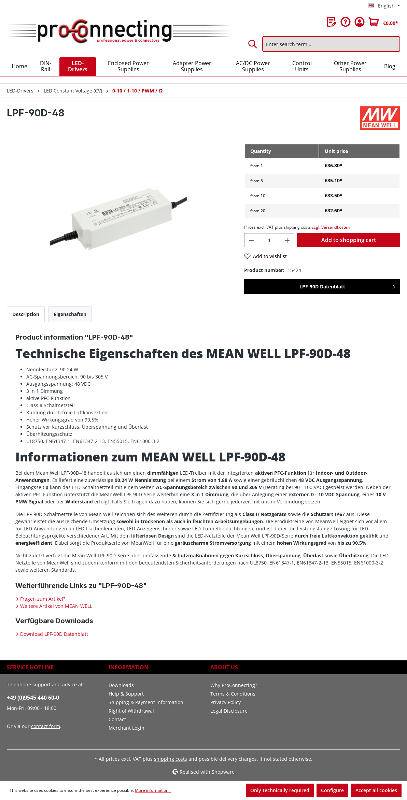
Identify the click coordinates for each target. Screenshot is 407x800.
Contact (117, 719)
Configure (332, 790)
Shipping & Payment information (146, 702)
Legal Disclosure (229, 711)
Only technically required (279, 790)
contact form (45, 726)
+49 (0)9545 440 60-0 (33, 697)
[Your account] (359, 21)
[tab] (26, 314)
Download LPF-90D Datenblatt (53, 634)
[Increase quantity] (287, 240)
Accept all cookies (376, 790)
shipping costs (170, 759)
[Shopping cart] (383, 21)
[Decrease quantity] (251, 240)
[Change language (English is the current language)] (384, 6)
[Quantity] (269, 240)
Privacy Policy (225, 702)
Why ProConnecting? (233, 685)
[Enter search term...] (331, 44)
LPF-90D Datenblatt (322, 286)
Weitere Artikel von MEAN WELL (55, 606)
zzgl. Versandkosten (331, 227)
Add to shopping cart (348, 240)
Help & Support (126, 693)
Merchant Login (126, 728)
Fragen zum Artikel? (42, 599)
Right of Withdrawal (131, 711)
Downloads (121, 685)
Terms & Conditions (232, 693)
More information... (153, 790)
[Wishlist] (331, 21)
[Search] (253, 44)
